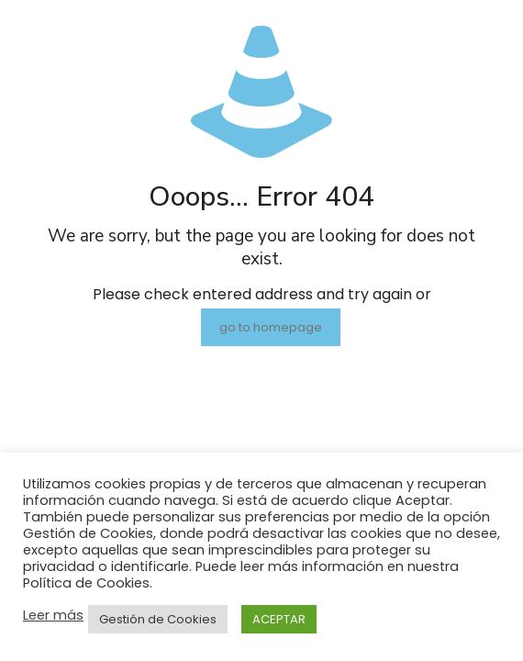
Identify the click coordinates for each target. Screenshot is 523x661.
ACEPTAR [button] (279, 619)
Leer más (53, 615)
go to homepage (270, 327)
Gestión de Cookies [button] (158, 619)
